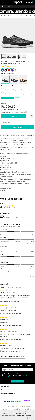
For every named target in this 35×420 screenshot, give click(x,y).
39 (21, 90)
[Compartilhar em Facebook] (2, 70)
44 (29, 94)
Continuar (17, 127)
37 (5, 90)
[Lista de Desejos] (29, 2)
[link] (2, 70)
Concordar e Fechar (19, 418)
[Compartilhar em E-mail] (12, 70)
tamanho (7, 86)
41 (5, 94)
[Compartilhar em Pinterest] (9, 70)
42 (13, 94)
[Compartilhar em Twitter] (6, 70)
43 (21, 94)
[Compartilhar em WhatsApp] (15, 70)
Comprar (13, 116)
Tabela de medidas (21, 97)
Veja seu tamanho (9, 97)
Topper (8, 190)
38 (13, 90)
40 (29, 89)
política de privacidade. (24, 415)
